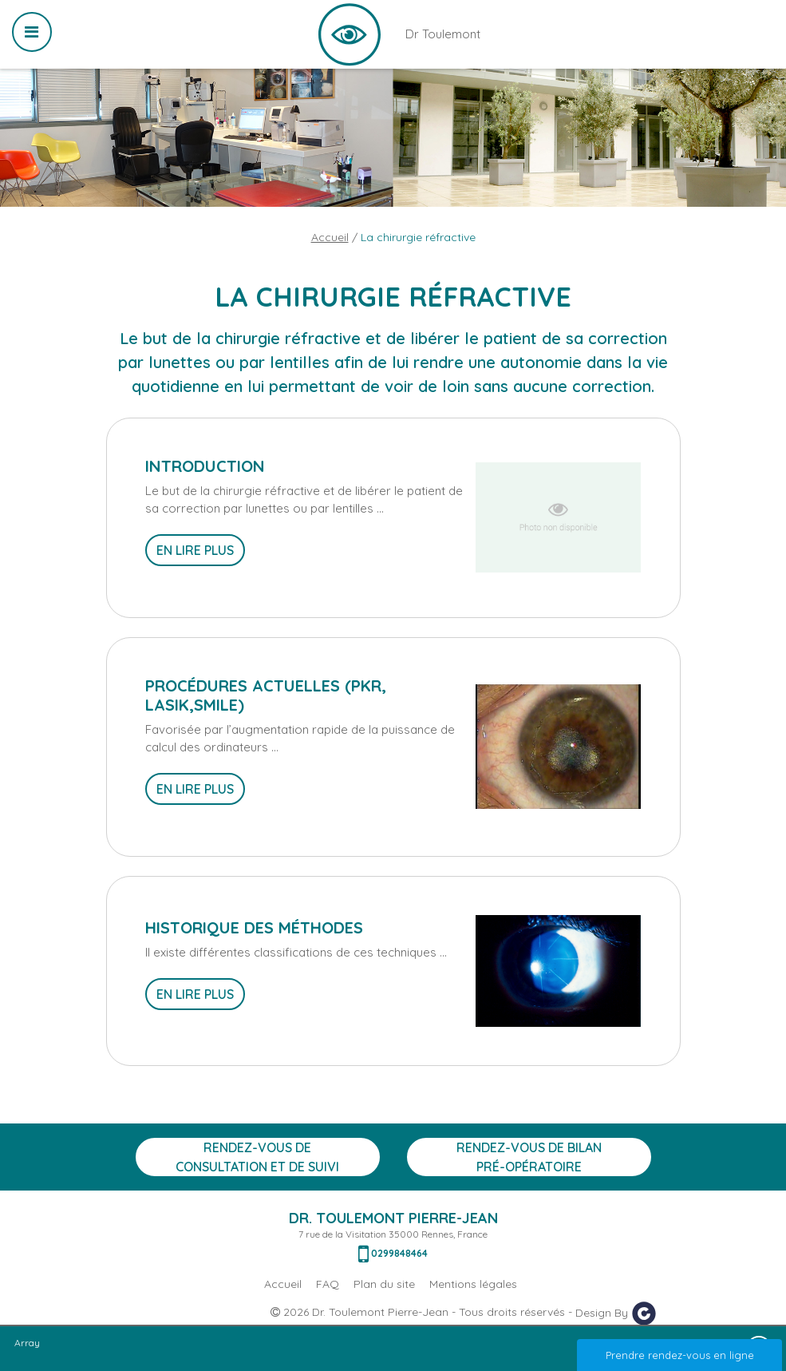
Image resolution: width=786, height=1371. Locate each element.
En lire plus (195, 550)
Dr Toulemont (349, 34)
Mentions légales (473, 1284)
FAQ (327, 1284)
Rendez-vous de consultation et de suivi (257, 1157)
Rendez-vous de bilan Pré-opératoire (529, 1157)
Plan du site (384, 1284)
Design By (616, 1313)
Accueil (330, 237)
